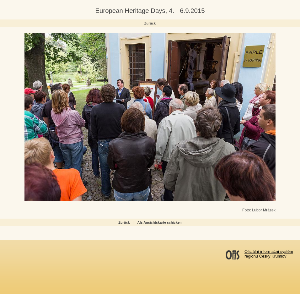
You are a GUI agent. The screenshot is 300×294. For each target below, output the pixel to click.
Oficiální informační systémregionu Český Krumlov (268, 254)
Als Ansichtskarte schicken (159, 222)
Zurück (150, 23)
